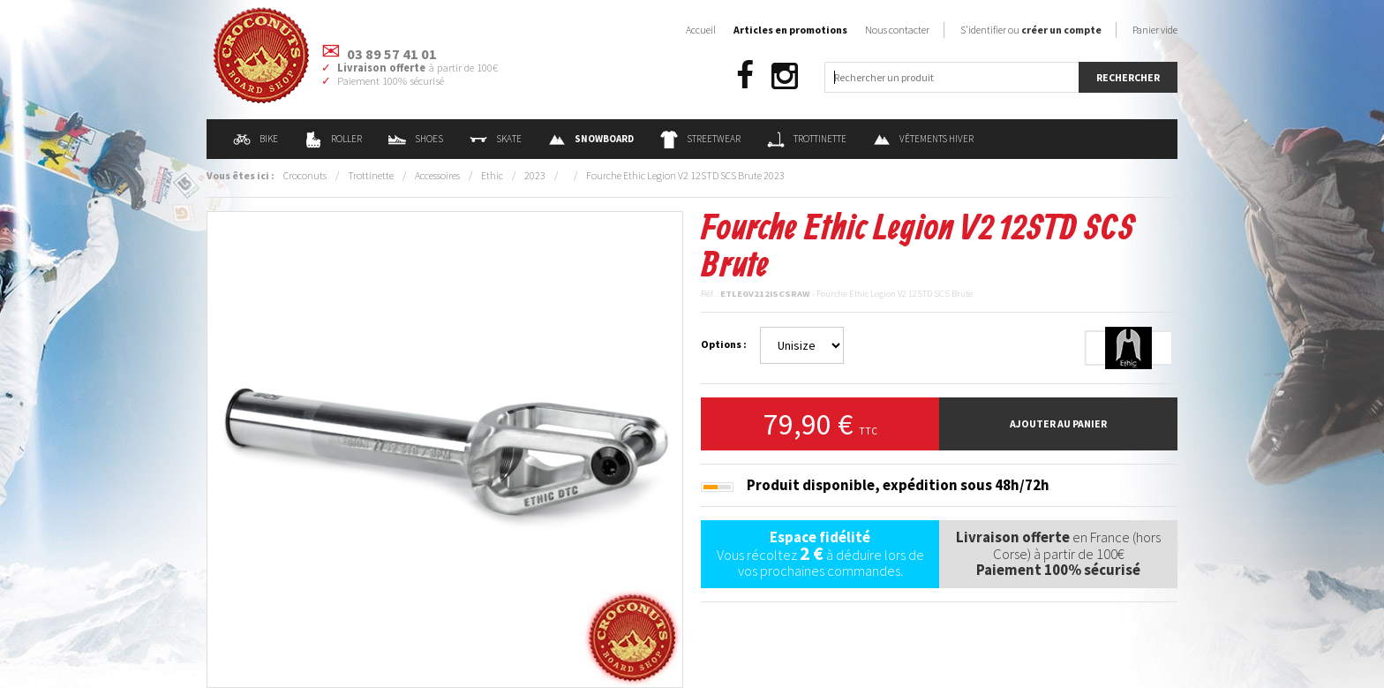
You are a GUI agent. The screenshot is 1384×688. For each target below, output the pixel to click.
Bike (255, 138)
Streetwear (700, 138)
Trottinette (806, 138)
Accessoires (437, 175)
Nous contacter (897, 29)
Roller (333, 138)
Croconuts (305, 175)
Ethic (492, 175)
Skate (496, 138)
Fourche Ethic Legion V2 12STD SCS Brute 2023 (685, 175)
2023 (534, 175)
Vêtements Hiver (923, 138)
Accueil (701, 29)
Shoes (415, 138)
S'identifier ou (1031, 29)
